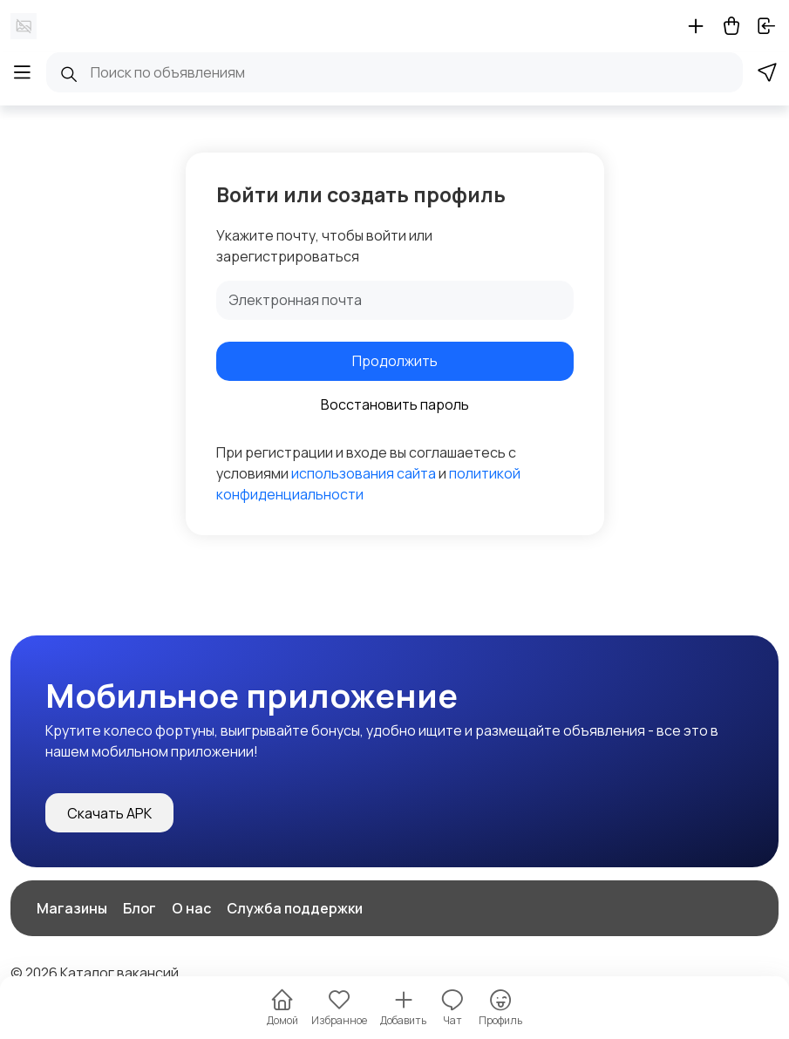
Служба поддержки (295, 908)
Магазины (72, 908)
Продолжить (395, 360)
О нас (191, 908)
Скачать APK (109, 813)
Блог (139, 908)
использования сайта (363, 473)
